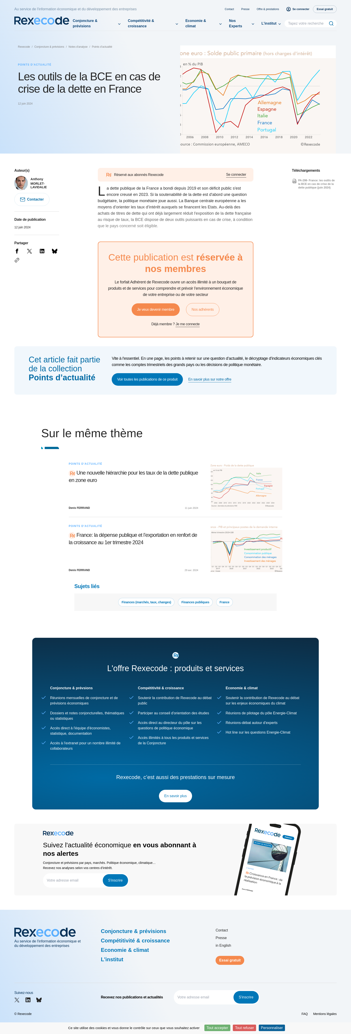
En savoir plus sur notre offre (209, 379)
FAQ (305, 1014)
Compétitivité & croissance (141, 23)
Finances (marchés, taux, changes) (146, 602)
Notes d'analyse (78, 46)
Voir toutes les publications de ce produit (147, 379)
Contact (229, 9)
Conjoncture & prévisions (85, 23)
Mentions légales (325, 1014)
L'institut (268, 23)
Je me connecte (187, 324)
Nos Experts (235, 23)
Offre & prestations (268, 9)
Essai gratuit (230, 960)
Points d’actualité (102, 46)
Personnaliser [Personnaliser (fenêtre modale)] (272, 1028)
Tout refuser (244, 1028)
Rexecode (24, 46)
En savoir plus (175, 796)
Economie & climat (195, 23)
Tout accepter (217, 1028)
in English (223, 945)
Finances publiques (195, 602)
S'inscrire (115, 880)
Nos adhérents (203, 309)
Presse (245, 9)
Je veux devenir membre (155, 309)
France (224, 602)
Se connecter (236, 174)
